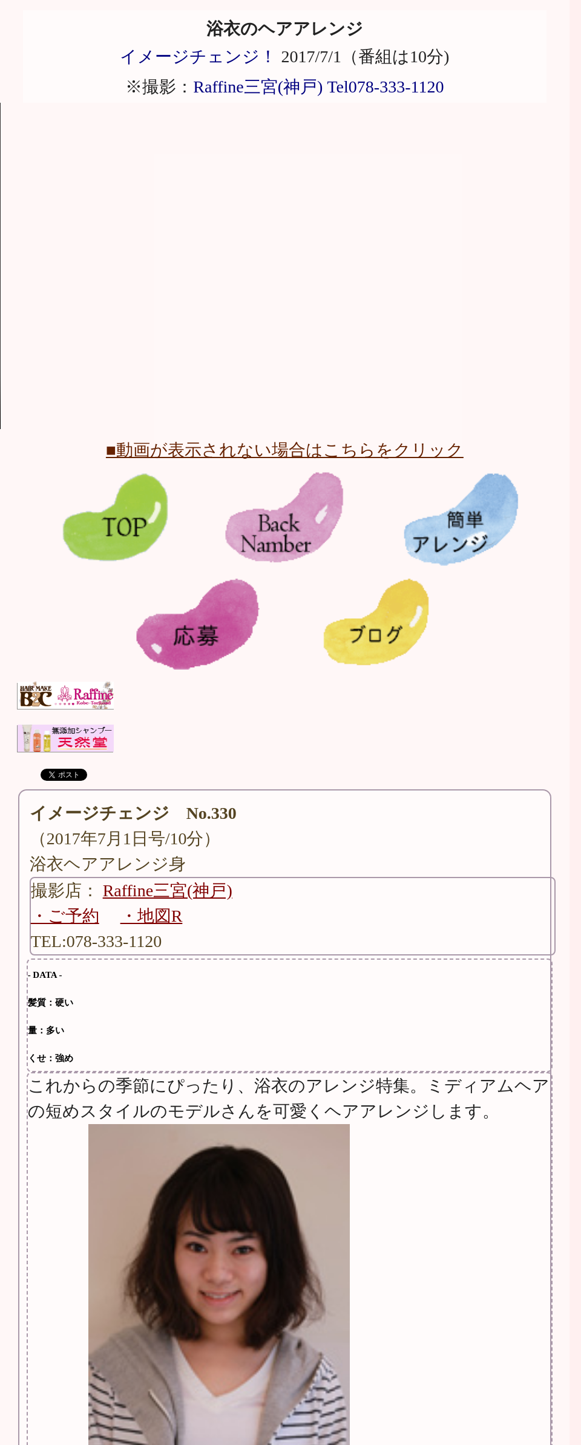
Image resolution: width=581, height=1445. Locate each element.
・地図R (151, 916)
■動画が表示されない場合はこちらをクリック (285, 450)
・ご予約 (65, 916)
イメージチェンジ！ (198, 56)
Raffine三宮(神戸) (167, 890)
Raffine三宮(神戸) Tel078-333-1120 (318, 86)
